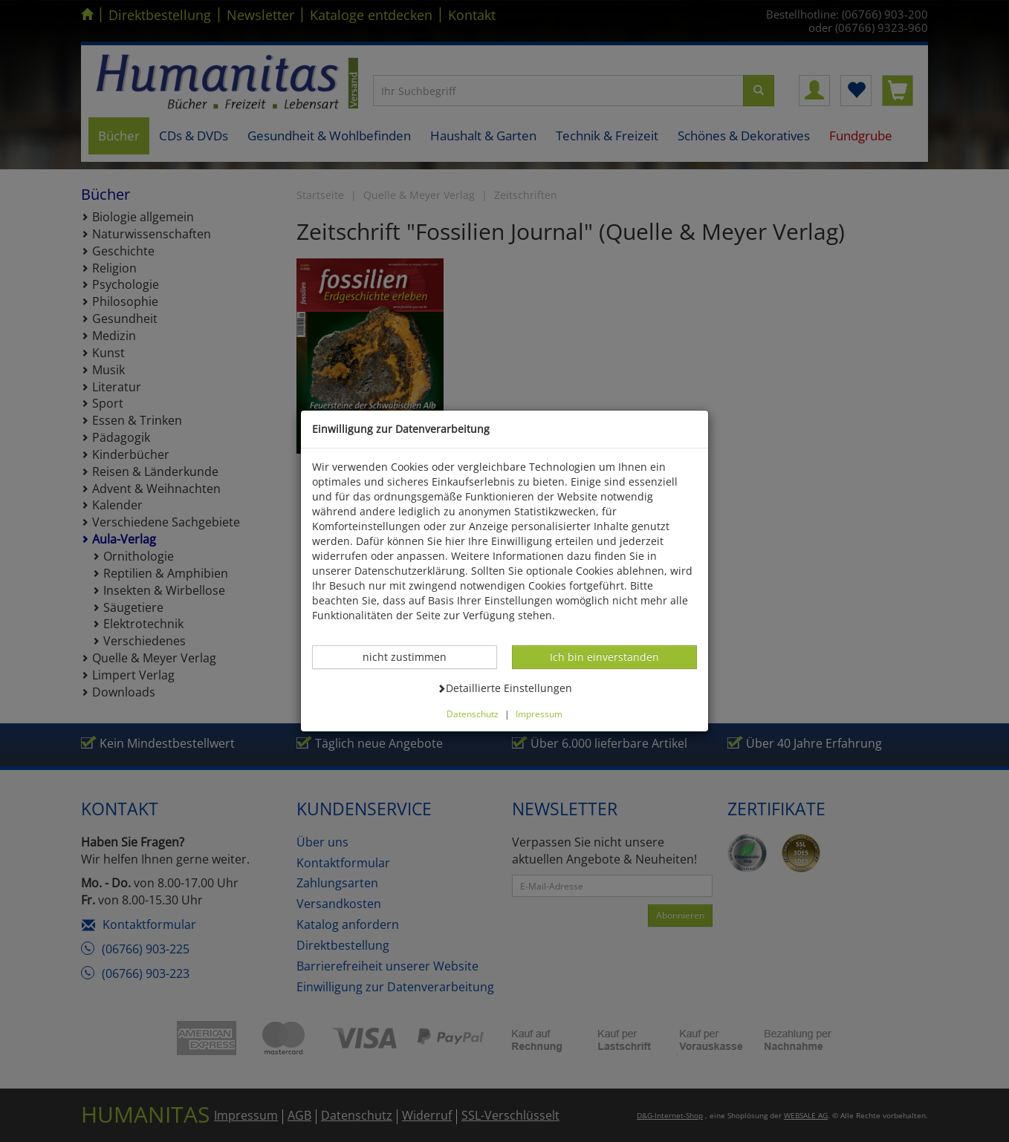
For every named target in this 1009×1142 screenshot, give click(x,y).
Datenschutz (473, 714)
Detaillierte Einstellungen (504, 687)
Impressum (539, 714)
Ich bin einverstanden (604, 656)
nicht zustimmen (412, 656)
